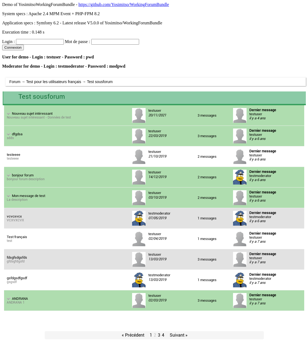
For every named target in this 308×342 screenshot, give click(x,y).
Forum (14, 82)
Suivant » (179, 335)
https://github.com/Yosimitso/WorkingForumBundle (123, 4)
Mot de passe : (77, 41)
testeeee (13, 155)
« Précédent (133, 335)
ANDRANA (20, 299)
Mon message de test (28, 196)
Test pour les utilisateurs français (53, 82)
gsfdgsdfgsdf (17, 278)
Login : (8, 41)
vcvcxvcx (14, 216)
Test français (17, 237)
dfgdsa (17, 134)
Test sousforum (100, 82)
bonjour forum (23, 175)
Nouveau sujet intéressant (32, 113)
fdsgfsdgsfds (17, 257)
